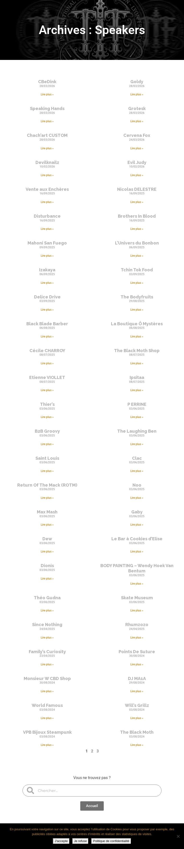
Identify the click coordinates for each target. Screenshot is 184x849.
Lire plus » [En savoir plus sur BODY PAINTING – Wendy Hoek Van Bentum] (136, 583)
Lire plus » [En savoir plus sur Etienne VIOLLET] (47, 390)
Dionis (47, 565)
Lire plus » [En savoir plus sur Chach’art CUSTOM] (47, 148)
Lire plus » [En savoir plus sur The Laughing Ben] (136, 444)
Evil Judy (136, 162)
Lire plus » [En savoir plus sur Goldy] (136, 94)
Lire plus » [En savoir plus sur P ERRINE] (136, 417)
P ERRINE (136, 404)
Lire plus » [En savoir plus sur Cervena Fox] (136, 148)
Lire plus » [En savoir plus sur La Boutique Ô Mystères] (136, 336)
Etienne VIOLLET (47, 377)
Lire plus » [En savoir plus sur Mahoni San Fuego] (47, 255)
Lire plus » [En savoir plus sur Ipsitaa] (136, 390)
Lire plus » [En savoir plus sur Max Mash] (47, 524)
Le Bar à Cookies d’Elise (136, 538)
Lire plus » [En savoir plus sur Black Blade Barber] (47, 336)
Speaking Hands (47, 108)
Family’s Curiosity (47, 651)
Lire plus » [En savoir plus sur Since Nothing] (47, 637)
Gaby (137, 511)
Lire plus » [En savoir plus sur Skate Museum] (136, 610)
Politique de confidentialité (111, 841)
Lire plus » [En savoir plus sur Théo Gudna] (47, 610)
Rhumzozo (136, 624)
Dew (47, 538)
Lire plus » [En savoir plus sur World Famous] (47, 718)
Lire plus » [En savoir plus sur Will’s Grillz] (136, 718)
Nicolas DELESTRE (136, 189)
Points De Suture (137, 651)
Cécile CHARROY (47, 350)
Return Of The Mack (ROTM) (47, 485)
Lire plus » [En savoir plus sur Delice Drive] (47, 309)
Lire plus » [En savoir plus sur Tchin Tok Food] (136, 283)
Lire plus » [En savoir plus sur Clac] (136, 471)
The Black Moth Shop (137, 350)
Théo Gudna (47, 597)
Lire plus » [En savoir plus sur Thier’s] (47, 417)
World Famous (47, 705)
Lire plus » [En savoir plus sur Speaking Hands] (47, 121)
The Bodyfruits (137, 296)
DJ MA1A (137, 678)
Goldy (136, 81)
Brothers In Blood (137, 216)
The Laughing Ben (136, 431)
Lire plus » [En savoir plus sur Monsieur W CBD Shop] (47, 691)
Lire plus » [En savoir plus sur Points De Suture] (136, 664)
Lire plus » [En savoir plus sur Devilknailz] (47, 175)
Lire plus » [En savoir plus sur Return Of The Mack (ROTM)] (47, 498)
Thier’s (47, 404)
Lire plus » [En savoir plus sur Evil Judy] (136, 175)
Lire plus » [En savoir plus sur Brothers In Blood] (136, 229)
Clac (137, 458)
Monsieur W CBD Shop (47, 678)
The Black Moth (137, 732)
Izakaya (47, 269)
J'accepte (61, 841)
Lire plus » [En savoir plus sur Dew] (47, 551)
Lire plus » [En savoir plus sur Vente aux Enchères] (47, 202)
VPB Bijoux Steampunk (47, 732)
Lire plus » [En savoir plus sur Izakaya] (47, 283)
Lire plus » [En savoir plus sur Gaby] (136, 524)
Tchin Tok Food (137, 269)
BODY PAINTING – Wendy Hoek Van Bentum (136, 568)
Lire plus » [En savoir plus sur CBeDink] (47, 94)
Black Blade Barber (47, 323)
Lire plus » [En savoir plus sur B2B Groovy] (47, 444)
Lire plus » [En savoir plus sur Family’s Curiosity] (47, 664)
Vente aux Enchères (47, 189)
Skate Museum (137, 597)
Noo (136, 485)
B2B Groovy (47, 431)
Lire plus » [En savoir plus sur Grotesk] (136, 121)
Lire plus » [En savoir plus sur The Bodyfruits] (136, 309)
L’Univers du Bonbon (137, 242)
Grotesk (137, 108)
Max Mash (47, 511)
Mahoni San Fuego (47, 242)
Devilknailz (47, 162)
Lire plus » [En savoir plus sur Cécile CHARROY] (47, 363)
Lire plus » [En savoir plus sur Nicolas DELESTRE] (136, 202)
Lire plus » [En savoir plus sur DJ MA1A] (136, 691)
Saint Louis (47, 458)
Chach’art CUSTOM (47, 135)
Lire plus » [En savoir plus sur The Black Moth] (136, 745)
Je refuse (80, 841)
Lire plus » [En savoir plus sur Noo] (136, 498)
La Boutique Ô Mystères (137, 323)
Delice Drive (47, 296)
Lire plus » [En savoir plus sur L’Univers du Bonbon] (136, 255)
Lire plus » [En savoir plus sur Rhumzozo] (136, 637)
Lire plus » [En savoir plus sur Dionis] (47, 578)
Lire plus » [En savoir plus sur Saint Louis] (47, 471)
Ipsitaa (137, 377)
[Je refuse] (178, 836)
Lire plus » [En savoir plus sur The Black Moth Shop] (136, 363)
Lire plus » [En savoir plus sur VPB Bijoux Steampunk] (47, 745)
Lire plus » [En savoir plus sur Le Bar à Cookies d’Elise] (136, 551)
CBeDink (47, 81)
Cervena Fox (136, 135)
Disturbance (47, 216)
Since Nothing (47, 624)
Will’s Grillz (137, 705)
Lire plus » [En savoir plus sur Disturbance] (47, 229)
